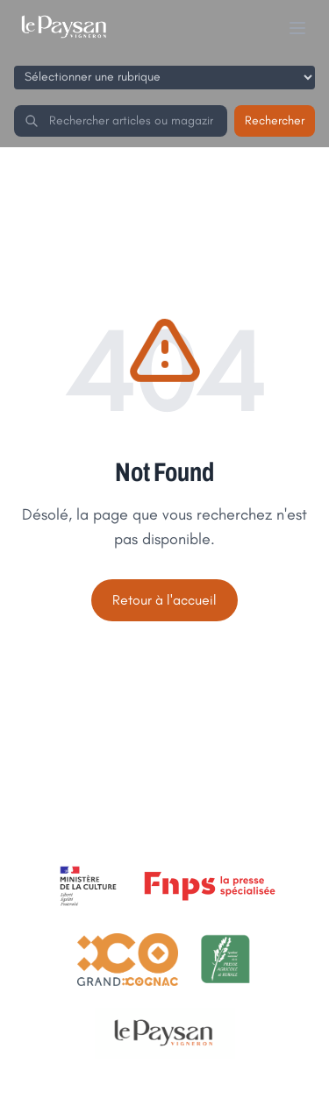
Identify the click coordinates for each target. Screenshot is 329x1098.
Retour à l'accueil (164, 600)
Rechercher (274, 120)
